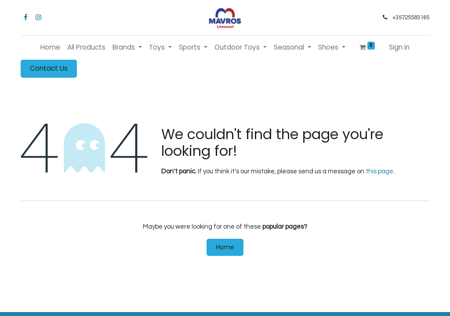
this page (379, 171)
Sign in (399, 47)
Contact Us (49, 68)
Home (225, 247)
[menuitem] (50, 47)
